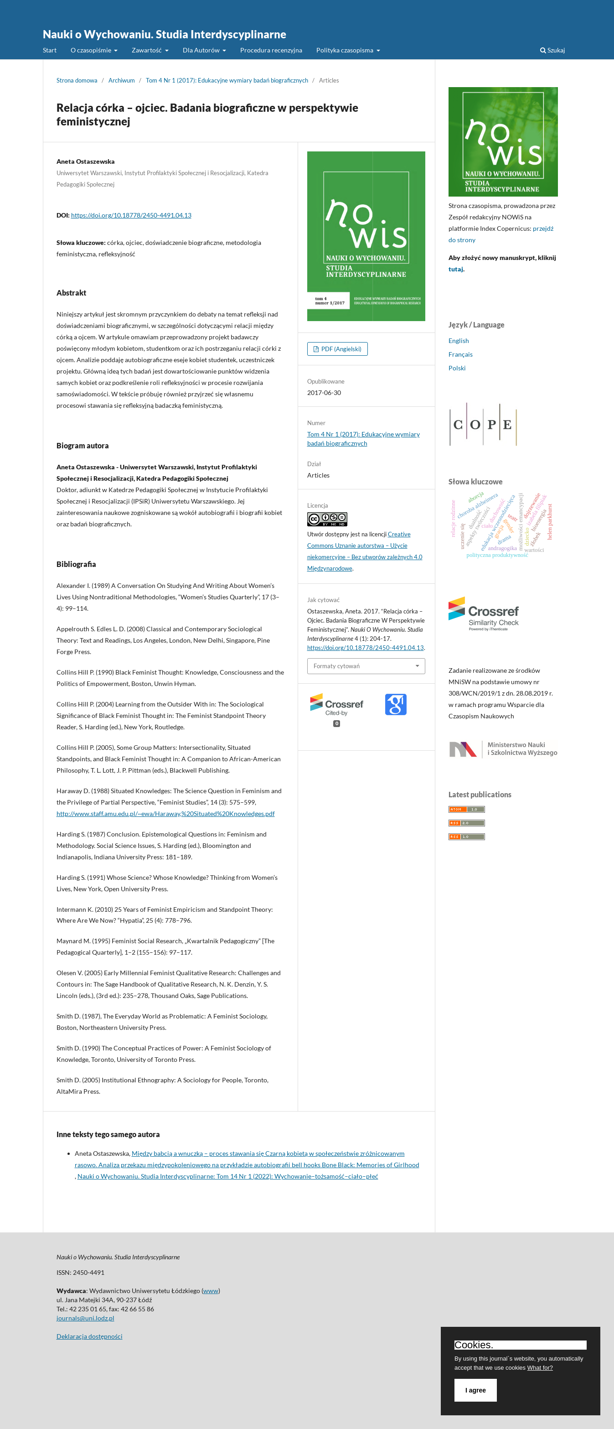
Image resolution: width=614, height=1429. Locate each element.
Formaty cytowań (337, 666)
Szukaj (552, 50)
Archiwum (121, 80)
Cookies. (474, 1345)
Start (50, 50)
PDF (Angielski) (340, 349)
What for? (540, 1367)
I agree (475, 1390)
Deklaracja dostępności (90, 1336)
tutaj (456, 269)
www (210, 1290)
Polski (457, 368)
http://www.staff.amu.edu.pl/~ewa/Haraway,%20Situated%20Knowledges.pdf (166, 813)
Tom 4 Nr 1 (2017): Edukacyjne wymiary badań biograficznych (227, 80)
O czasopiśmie (92, 50)
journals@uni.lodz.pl (85, 1318)
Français (461, 354)
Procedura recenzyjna (271, 50)
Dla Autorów (202, 50)
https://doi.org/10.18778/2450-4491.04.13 (131, 215)
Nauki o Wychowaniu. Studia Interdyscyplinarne (164, 34)
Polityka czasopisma (345, 50)
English (459, 340)
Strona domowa (77, 80)
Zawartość (147, 50)
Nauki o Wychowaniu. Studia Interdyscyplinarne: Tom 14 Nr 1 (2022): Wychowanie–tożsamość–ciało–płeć (227, 1176)
